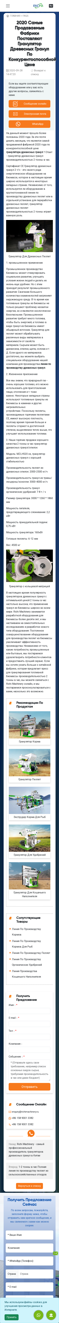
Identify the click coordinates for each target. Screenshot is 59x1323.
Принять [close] (12, 1317)
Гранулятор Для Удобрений (30, 854)
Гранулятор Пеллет (29, 779)
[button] (51, 1315)
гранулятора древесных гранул (24, 152)
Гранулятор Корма (29, 741)
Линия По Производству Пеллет (31, 952)
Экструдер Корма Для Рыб (30, 817)
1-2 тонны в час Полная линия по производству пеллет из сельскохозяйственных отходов (28, 1170)
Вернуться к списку (29, 1185)
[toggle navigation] (8, 6)
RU (51, 6)
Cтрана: (12, 1273)
